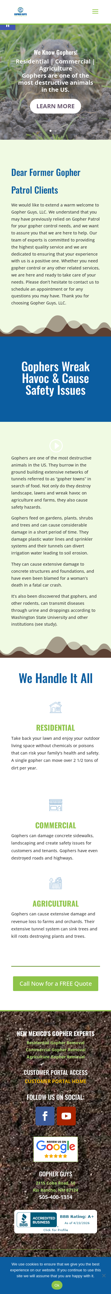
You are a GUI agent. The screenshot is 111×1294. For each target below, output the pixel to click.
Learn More (55, 107)
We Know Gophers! (56, 53)
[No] (104, 1275)
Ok (56, 1285)
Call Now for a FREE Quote (56, 983)
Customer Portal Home (55, 1081)
